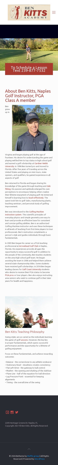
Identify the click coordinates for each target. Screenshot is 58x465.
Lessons (24, 340)
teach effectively (36, 198)
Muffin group (33, 456)
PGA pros (9, 275)
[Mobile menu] (53, 12)
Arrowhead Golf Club (28, 246)
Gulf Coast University (31, 269)
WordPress (40, 459)
